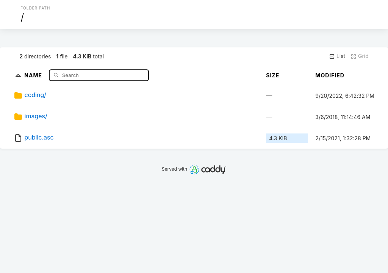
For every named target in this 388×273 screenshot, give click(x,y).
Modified (329, 75)
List (337, 56)
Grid (359, 56)
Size (272, 75)
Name (34, 75)
